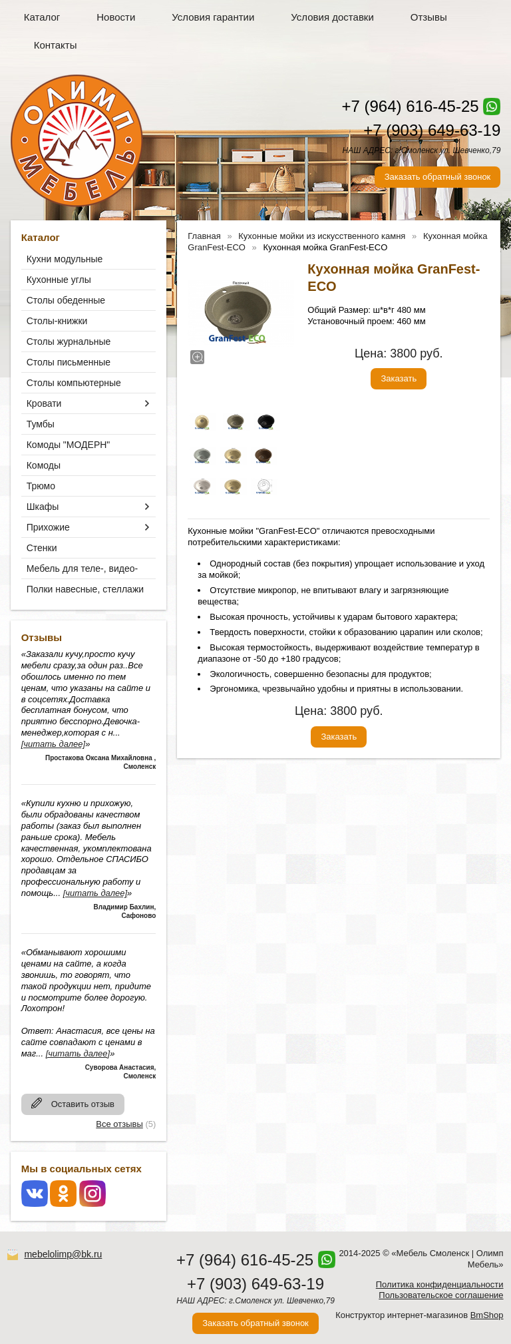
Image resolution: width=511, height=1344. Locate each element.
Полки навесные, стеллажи (85, 589)
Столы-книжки (57, 321)
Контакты (55, 45)
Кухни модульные (65, 259)
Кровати (44, 403)
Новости (115, 17)
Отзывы (429, 17)
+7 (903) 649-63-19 (431, 130)
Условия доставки (332, 17)
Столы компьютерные (74, 382)
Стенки (42, 548)
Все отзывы (119, 1124)
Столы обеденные (66, 300)
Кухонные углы (59, 279)
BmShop (487, 1315)
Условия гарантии (213, 17)
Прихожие (48, 527)
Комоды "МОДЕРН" (68, 444)
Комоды (44, 465)
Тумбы (41, 424)
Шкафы (43, 506)
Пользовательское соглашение (441, 1295)
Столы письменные (68, 362)
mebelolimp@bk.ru (63, 1254)
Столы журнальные (69, 341)
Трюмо (41, 486)
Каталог (42, 17)
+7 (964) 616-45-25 (409, 106)
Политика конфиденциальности (440, 1284)
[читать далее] (53, 744)
